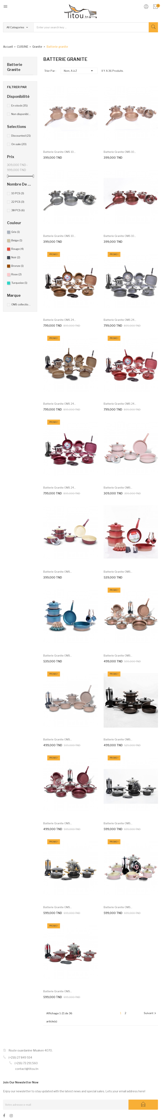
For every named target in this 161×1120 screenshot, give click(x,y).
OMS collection (21, 304)
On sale (18, 144)
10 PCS (17, 193)
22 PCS (17, 201)
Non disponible (21, 114)
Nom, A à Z (79, 70)
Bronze (17, 265)
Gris (15, 231)
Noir (15, 257)
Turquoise (19, 282)
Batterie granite (14, 67)
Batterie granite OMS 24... (59, 319)
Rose (16, 274)
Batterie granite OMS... (118, 487)
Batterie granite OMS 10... (59, 151)
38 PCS (18, 210)
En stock (19, 105)
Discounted (21, 135)
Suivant (150, 1013)
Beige (16, 240)
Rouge (17, 248)
